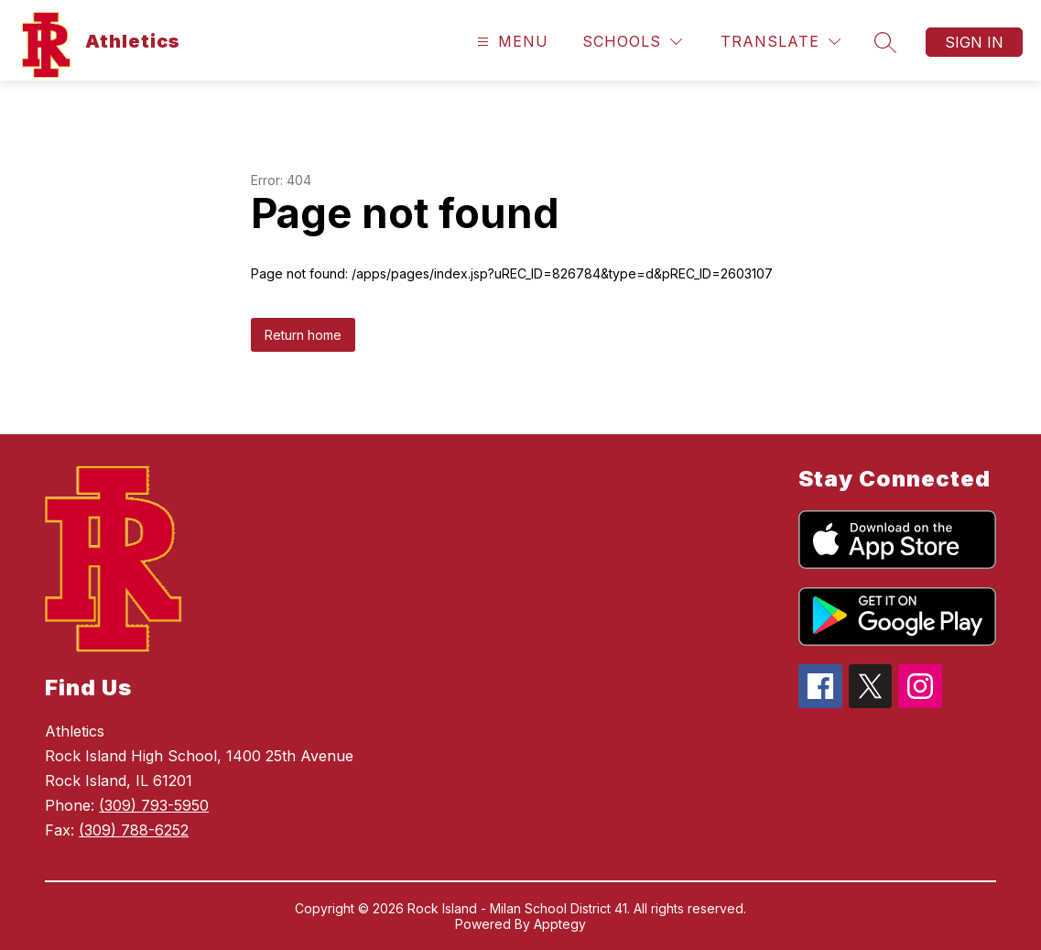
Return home (303, 335)
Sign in (974, 42)
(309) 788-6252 (134, 830)
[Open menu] (510, 41)
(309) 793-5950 (154, 805)
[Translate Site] (780, 41)
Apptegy (560, 924)
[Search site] (885, 42)
